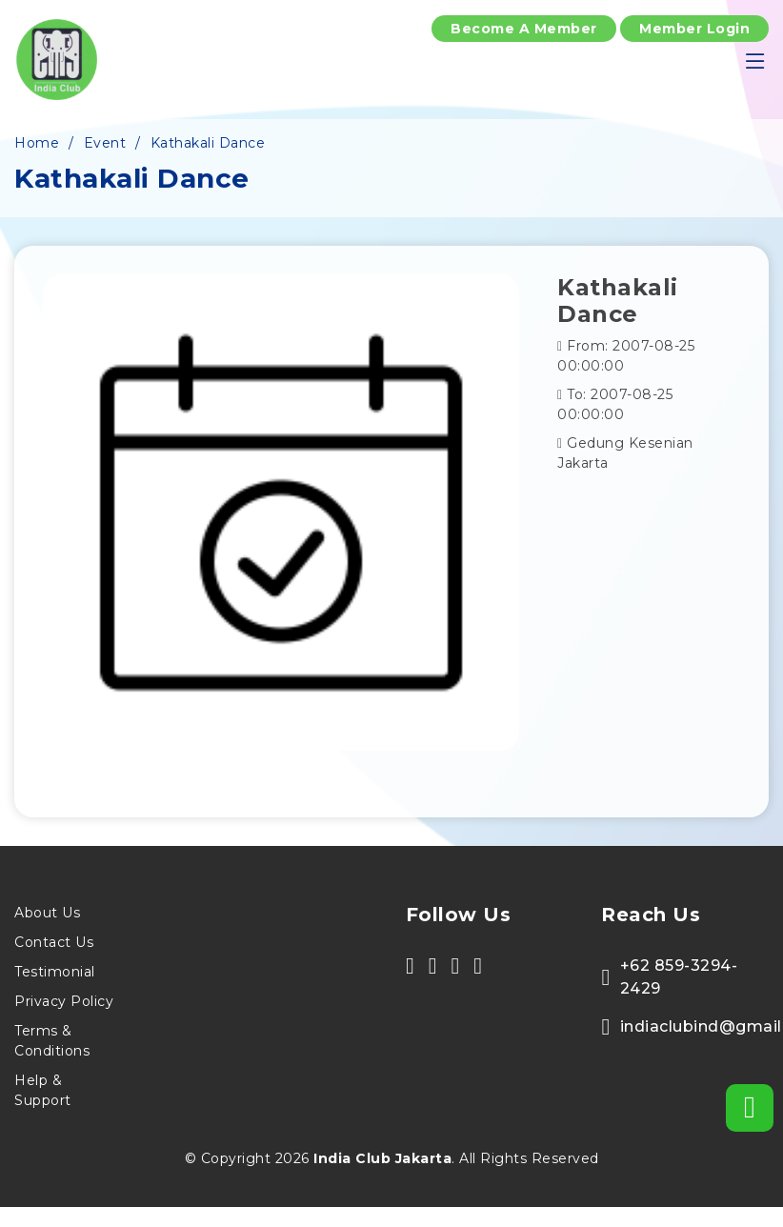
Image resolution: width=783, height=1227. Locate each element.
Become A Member (524, 28)
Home (36, 142)
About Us (47, 912)
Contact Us (53, 942)
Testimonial (54, 971)
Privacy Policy (63, 1001)
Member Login (694, 28)
